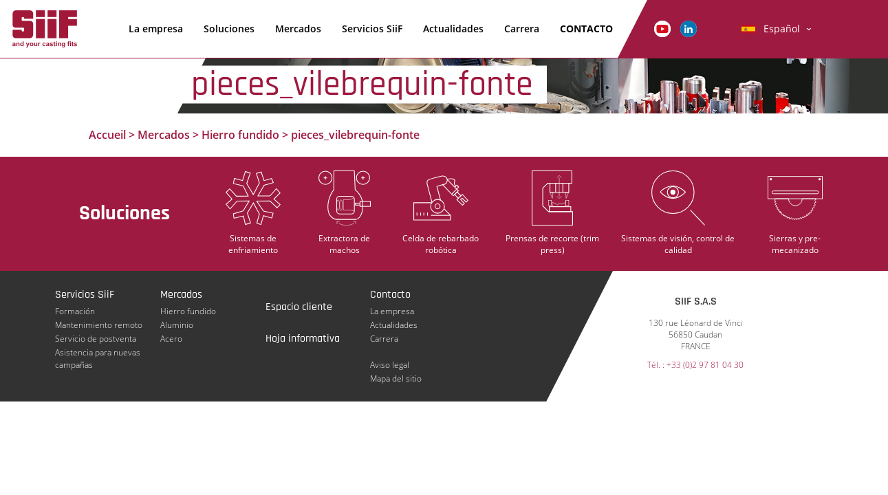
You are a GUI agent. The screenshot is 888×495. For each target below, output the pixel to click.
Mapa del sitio (396, 378)
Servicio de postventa (95, 338)
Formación (75, 311)
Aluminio (176, 325)
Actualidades (453, 28)
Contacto (586, 28)
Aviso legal (389, 365)
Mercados (298, 28)
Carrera (521, 28)
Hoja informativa (303, 338)
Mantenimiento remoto (98, 325)
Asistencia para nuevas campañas (97, 352)
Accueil (107, 134)
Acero (171, 338)
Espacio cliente (299, 307)
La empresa (156, 28)
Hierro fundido (240, 134)
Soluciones (229, 28)
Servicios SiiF (372, 28)
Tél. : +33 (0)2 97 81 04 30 (695, 365)
